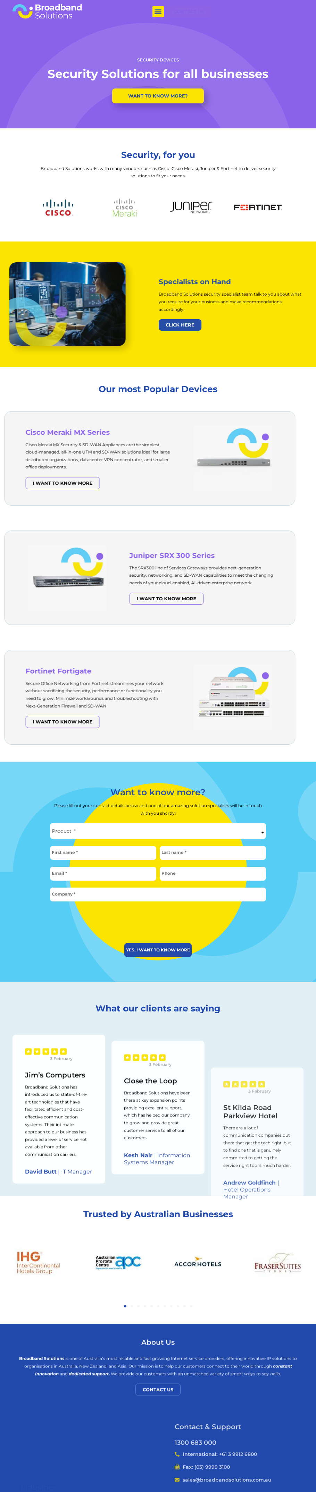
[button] (158, 11)
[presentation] (158, 919)
